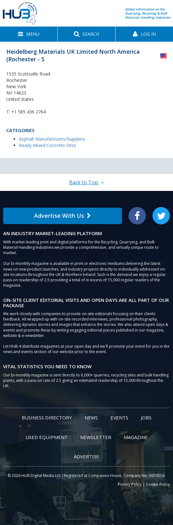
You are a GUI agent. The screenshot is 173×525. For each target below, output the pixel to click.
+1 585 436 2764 (28, 112)
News (91, 417)
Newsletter (95, 437)
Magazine (136, 437)
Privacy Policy (130, 484)
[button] (28, 34)
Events (119, 417)
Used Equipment (47, 437)
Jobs (146, 417)
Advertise (86, 456)
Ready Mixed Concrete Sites (47, 145)
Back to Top (86, 182)
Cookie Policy (158, 484)
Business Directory (47, 417)
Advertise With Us (62, 215)
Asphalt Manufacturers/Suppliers (52, 139)
